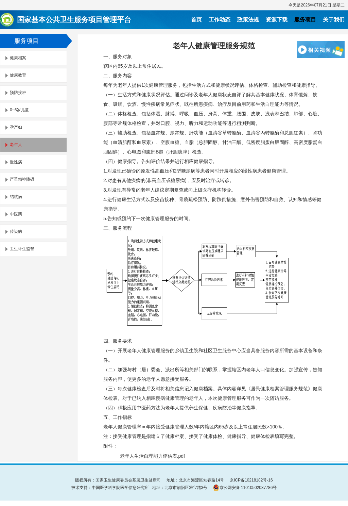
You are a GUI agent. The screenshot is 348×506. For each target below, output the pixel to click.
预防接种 (18, 92)
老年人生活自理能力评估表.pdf (152, 456)
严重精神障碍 (22, 179)
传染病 (16, 231)
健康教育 (18, 75)
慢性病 (16, 162)
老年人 (16, 144)
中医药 (16, 214)
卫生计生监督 (22, 248)
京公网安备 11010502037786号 (245, 487)
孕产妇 (16, 127)
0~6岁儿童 (19, 110)
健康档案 (18, 57)
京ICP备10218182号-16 (251, 480)
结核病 (16, 196)
